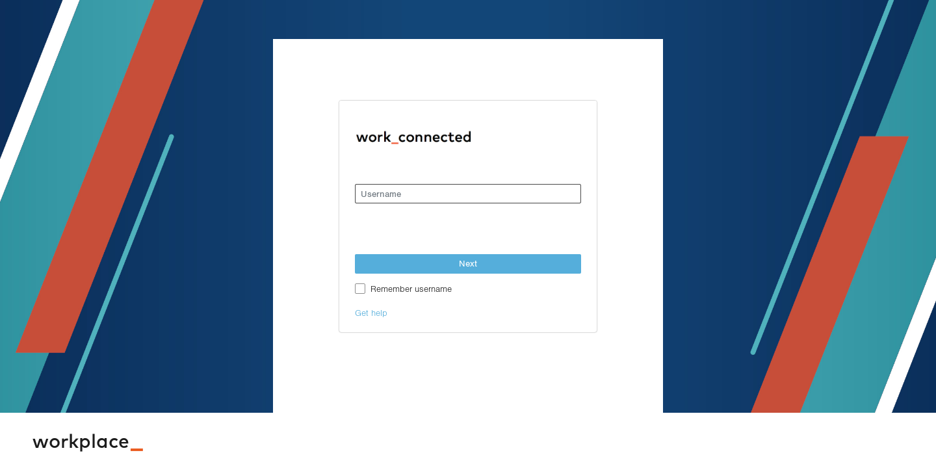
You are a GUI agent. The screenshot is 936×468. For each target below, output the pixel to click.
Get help (371, 312)
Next (468, 263)
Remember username (411, 288)
